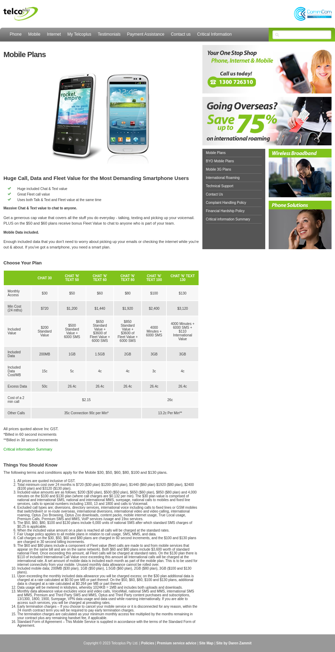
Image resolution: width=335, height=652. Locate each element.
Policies (147, 643)
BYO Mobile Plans (220, 161)
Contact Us (214, 194)
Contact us (181, 34)
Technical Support (219, 186)
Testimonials (109, 34)
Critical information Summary (27, 449)
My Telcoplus (79, 34)
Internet (54, 34)
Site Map (206, 643)
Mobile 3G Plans (218, 169)
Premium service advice (177, 643)
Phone (16, 34)
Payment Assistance (145, 34)
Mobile (34, 34)
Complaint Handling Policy (226, 203)
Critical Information (214, 34)
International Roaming (223, 178)
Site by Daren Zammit (233, 643)
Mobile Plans (216, 153)
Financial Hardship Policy (225, 211)
